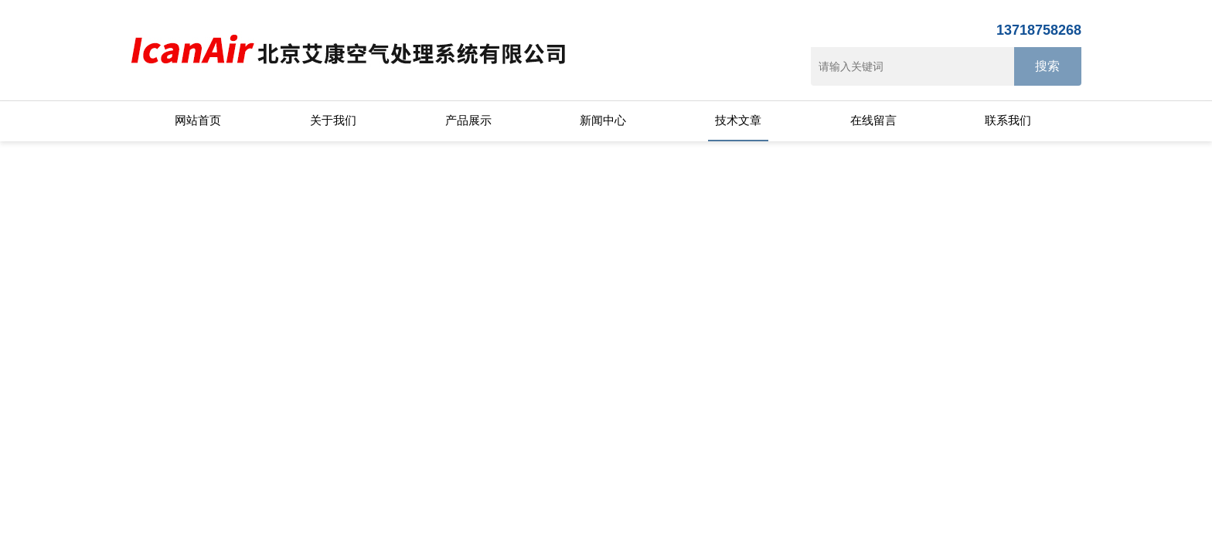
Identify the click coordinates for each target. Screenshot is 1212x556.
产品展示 (468, 120)
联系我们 (1008, 120)
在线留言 (873, 120)
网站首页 (198, 120)
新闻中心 (603, 120)
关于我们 (333, 120)
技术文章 (738, 120)
